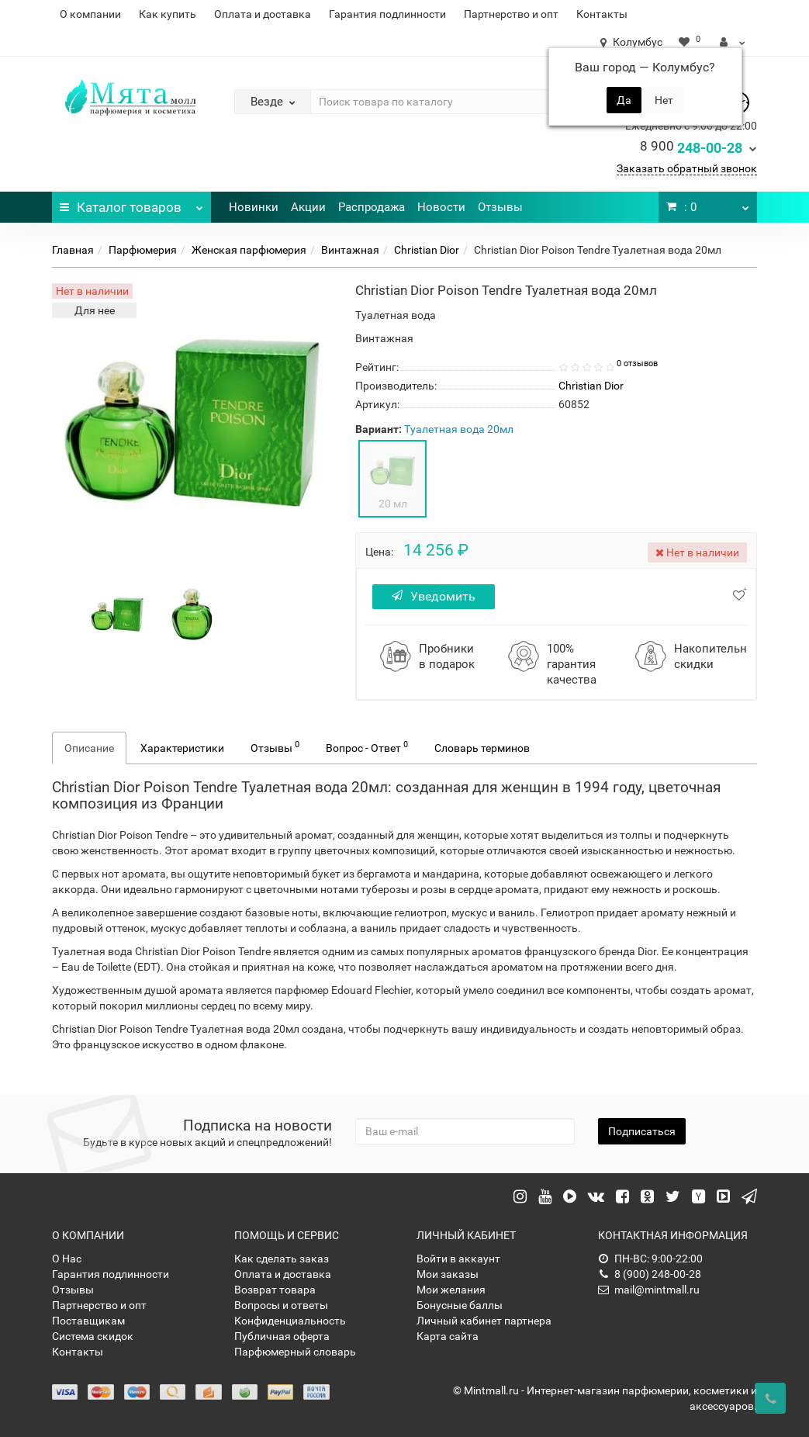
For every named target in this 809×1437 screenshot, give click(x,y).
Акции (308, 207)
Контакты (601, 14)
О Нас (66, 1258)
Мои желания (451, 1289)
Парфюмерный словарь (295, 1351)
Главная (73, 250)
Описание (89, 748)
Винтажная (350, 250)
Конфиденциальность (290, 1320)
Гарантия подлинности (387, 14)
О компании (90, 14)
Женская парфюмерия (249, 250)
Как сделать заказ (281, 1258)
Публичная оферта (282, 1336)
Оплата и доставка (262, 14)
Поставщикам (88, 1320)
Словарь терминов (482, 748)
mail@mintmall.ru (649, 1289)
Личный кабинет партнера (484, 1320)
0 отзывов (637, 363)
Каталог (131, 203)
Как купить (167, 14)
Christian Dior (426, 250)
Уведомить (433, 596)
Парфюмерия (143, 250)
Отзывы (500, 207)
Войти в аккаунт (458, 1258)
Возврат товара (275, 1289)
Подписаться (642, 1131)
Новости (441, 207)
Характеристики (182, 748)
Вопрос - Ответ (367, 746)
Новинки (253, 207)
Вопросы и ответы (281, 1305)
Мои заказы (448, 1274)
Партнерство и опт (511, 14)
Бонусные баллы (460, 1305)
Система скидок (92, 1336)
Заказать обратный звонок (687, 168)
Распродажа (371, 207)
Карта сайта (448, 1336)
